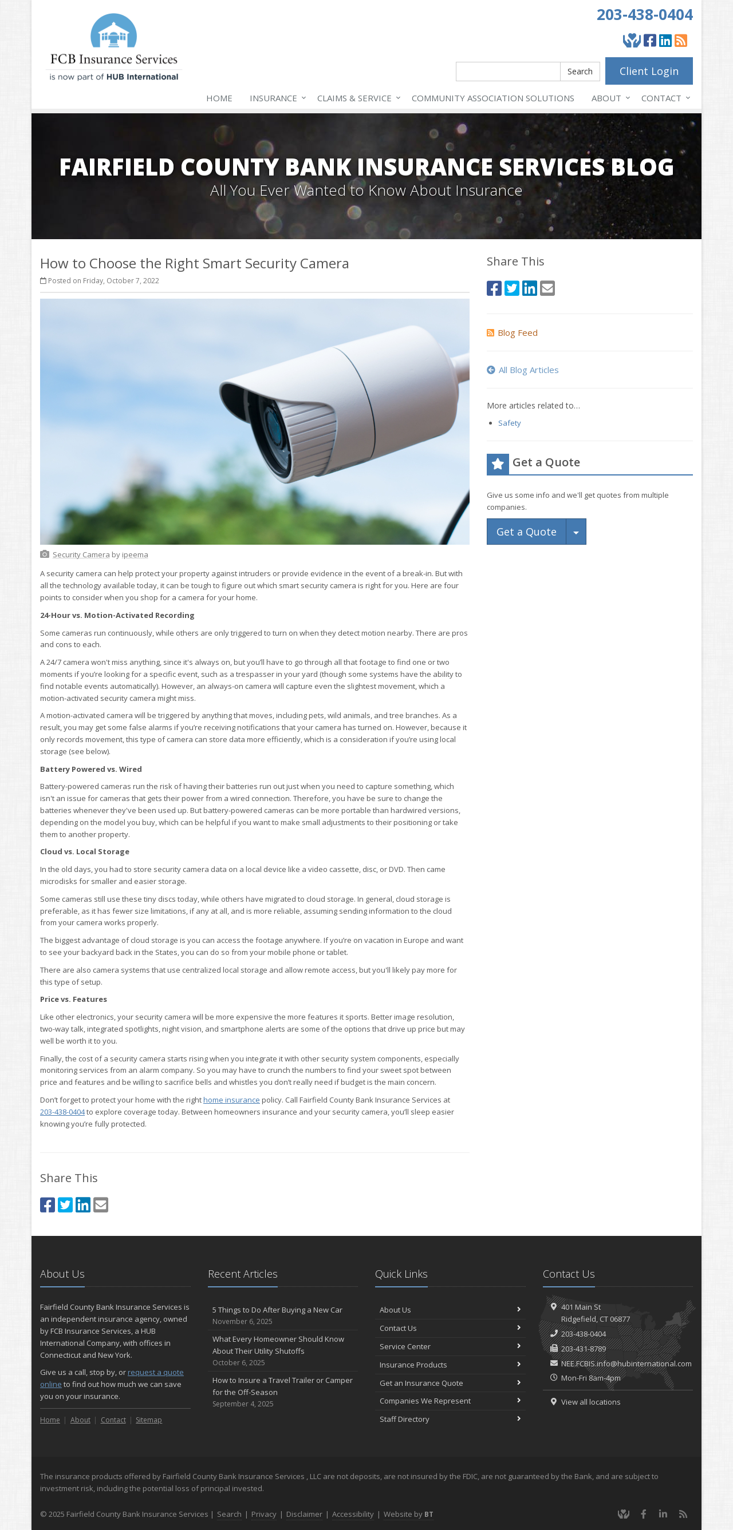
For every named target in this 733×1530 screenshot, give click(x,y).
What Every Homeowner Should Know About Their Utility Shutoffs (283, 1351)
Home (219, 98)
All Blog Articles (523, 369)
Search (580, 71)
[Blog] (681, 40)
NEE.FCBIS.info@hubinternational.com (626, 1363)
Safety (509, 423)
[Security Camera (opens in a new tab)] (81, 554)
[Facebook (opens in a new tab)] (650, 40)
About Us (450, 1310)
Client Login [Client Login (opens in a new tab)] (649, 71)
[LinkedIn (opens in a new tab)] (665, 40)
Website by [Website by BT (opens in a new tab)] (409, 1514)
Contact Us (450, 1328)
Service (356, 98)
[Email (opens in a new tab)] (100, 1204)
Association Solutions (493, 98)
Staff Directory (450, 1419)
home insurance (231, 1100)
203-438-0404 (645, 14)
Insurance (276, 98)
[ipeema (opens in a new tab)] (135, 554)
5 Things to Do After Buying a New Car (283, 1316)
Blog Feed (512, 332)
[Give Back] (632, 40)
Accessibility (353, 1514)
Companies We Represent (450, 1401)
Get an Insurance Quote (450, 1383)
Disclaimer (304, 1514)
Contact (663, 98)
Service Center (450, 1346)
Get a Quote (526, 531)
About (609, 98)
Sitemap (149, 1420)
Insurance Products (450, 1364)
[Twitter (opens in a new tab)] (65, 1204)
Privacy (264, 1514)
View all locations (591, 1402)
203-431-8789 (583, 1348)
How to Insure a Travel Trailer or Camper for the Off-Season (283, 1392)
